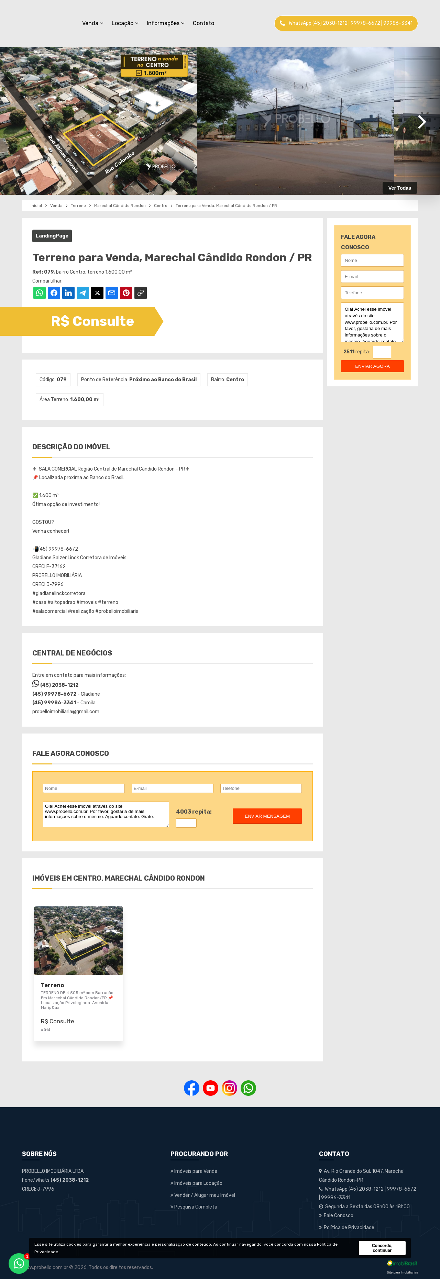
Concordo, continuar (382, 1248)
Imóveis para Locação (196, 1183)
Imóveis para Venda (193, 1171)
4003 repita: (194, 811)
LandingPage (52, 236)
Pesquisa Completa (193, 1207)
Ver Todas (399, 188)
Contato (203, 23)
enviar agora (372, 366)
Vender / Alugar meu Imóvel (202, 1195)
